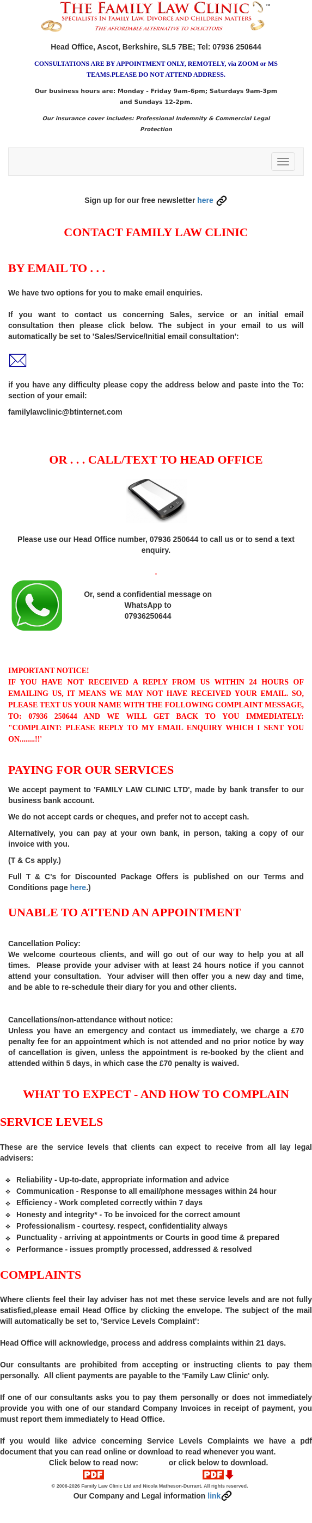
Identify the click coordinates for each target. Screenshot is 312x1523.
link (220, 1495)
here (212, 200)
